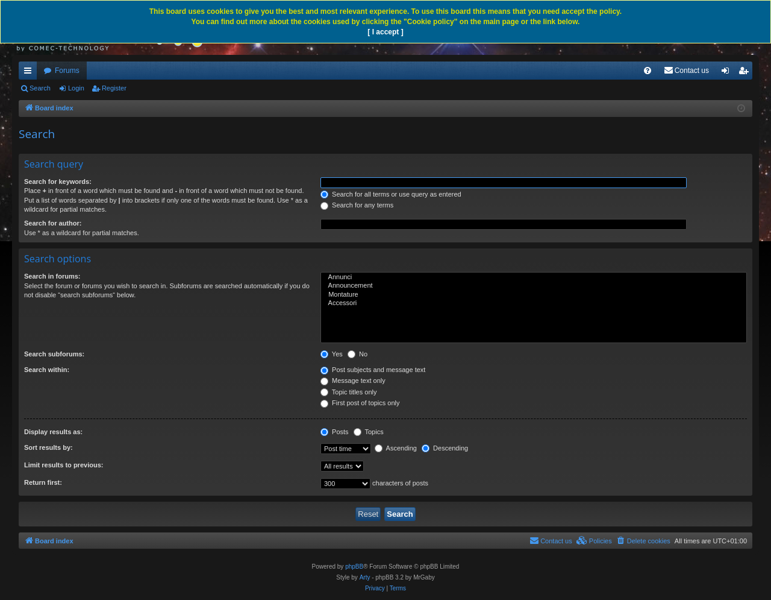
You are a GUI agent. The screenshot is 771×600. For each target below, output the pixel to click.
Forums (67, 70)
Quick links (30, 73)
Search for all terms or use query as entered (390, 194)
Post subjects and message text (372, 369)
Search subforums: (54, 354)
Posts (334, 431)
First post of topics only (360, 402)
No (357, 354)
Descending (445, 448)
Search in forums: (52, 276)
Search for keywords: (58, 181)
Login (76, 88)
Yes (331, 354)
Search (40, 88)
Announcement (534, 286)
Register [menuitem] (746, 73)
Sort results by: (48, 447)
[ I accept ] (385, 32)
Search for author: (52, 223)
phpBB (354, 566)
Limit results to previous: (63, 465)
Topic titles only (348, 392)
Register (114, 88)
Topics (369, 431)
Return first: (43, 482)
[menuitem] (647, 71)
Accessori (534, 303)
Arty (365, 577)
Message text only (353, 380)
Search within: (46, 369)
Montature (534, 295)
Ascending (396, 448)
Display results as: (53, 431)
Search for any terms (356, 205)
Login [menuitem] (728, 73)
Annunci (534, 277)
